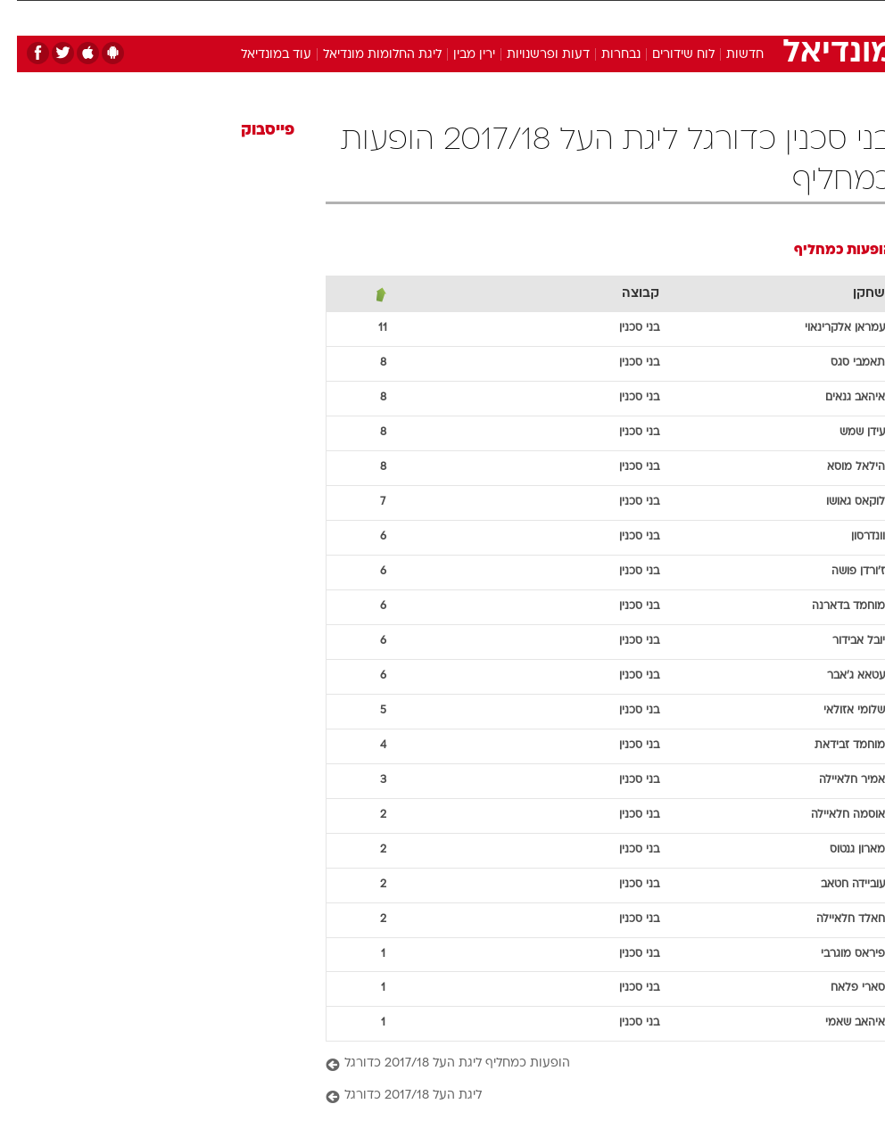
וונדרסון (851, 536)
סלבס (563, 16)
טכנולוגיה (303, 16)
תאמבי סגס (841, 363)
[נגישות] (24, 23)
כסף (516, 16)
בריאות (420, 16)
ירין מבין (457, 55)
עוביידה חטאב (836, 884)
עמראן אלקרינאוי (828, 328)
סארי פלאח (841, 988)
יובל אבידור (841, 641)
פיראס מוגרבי (836, 954)
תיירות (364, 16)
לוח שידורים (666, 55)
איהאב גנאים (838, 397)
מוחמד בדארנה (831, 606)
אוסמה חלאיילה (831, 815)
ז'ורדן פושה (841, 571)
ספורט (668, 16)
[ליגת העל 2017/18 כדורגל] (592, 1096)
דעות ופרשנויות (531, 55)
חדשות (728, 55)
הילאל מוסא (839, 467)
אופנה (242, 16)
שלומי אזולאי (837, 710)
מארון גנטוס (840, 850)
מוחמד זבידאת (833, 745)
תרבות (615, 16)
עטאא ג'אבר (839, 676)
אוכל (472, 16)
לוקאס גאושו (838, 502)
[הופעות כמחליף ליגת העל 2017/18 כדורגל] (592, 1064)
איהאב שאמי (838, 1023)
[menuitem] (658, 24)
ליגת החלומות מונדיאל (365, 55)
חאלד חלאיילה (833, 919)
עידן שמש (845, 432)
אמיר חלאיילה (835, 780)
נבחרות (604, 55)
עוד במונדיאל (259, 55)
